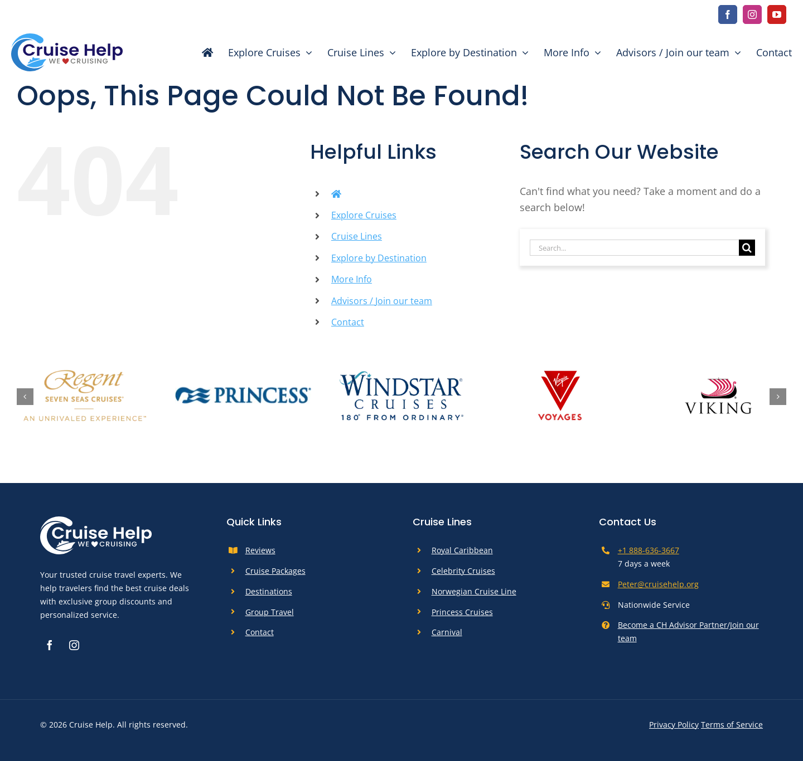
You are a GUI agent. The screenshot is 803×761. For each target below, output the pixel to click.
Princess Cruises (462, 612)
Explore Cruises (363, 215)
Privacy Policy (674, 724)
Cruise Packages (275, 570)
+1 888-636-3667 (648, 550)
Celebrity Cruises (463, 570)
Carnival (447, 632)
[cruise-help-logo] (67, 38)
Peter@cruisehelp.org (658, 584)
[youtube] (776, 14)
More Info (351, 279)
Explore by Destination (379, 258)
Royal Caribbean (462, 550)
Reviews (260, 550)
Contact (347, 322)
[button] (25, 396)
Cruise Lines (356, 236)
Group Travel (269, 612)
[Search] (747, 248)
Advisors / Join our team (381, 301)
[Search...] (634, 248)
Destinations (268, 591)
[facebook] (727, 14)
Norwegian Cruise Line (474, 591)
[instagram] (752, 14)
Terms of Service (732, 724)
